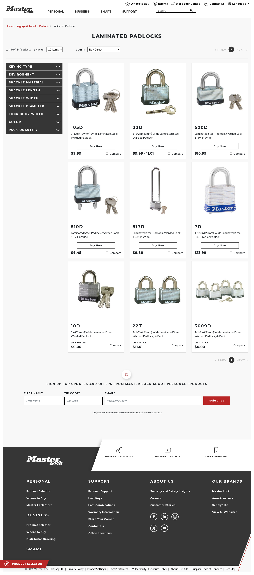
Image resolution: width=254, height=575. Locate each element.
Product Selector (38, 491)
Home (9, 26)
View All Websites (224, 512)
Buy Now (96, 146)
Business (37, 515)
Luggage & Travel (26, 26)
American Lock (222, 498)
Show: (39, 49)
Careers (156, 498)
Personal (38, 481)
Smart (34, 549)
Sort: (80, 49)
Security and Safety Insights (170, 491)
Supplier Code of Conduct (207, 569)
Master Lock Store (39, 505)
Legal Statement (119, 569)
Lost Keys (95, 498)
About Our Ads (179, 569)
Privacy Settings (96, 569)
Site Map (231, 569)
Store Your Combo (101, 519)
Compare (115, 153)
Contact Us (96, 526)
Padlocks (44, 26)
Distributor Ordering (40, 539)
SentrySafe (220, 505)
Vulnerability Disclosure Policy (149, 569)
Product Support (100, 491)
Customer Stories (163, 505)
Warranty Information (103, 512)
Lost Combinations (101, 505)
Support (99, 481)
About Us (162, 481)
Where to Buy (36, 498)
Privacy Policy (75, 569)
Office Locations (100, 533)
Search (162, 10)
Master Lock (221, 491)
